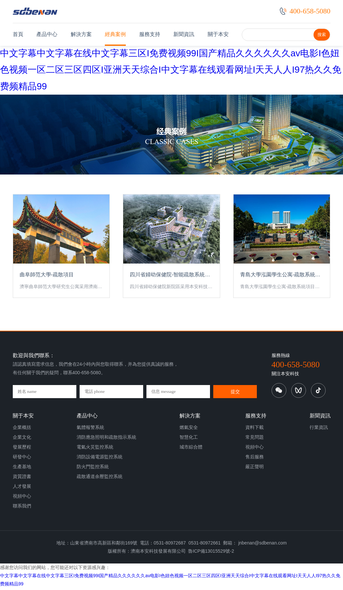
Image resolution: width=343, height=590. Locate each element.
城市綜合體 (191, 450)
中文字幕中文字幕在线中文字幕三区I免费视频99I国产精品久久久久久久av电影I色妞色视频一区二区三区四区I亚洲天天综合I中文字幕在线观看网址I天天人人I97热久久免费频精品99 (170, 69)
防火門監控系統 (93, 469)
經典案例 (115, 34)
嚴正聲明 (254, 469)
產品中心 (46, 34)
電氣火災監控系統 (95, 450)
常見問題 (254, 440)
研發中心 (22, 460)
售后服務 (254, 460)
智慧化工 (189, 440)
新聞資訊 (183, 34)
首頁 (18, 34)
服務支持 (149, 34)
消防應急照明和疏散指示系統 (106, 440)
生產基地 (22, 469)
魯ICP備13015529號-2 (211, 554)
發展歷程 (22, 450)
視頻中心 (22, 499)
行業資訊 (319, 430)
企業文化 (22, 440)
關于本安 (218, 34)
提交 (235, 395)
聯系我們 (22, 509)
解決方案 (81, 34)
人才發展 (22, 489)
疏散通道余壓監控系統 (100, 479)
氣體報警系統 (90, 430)
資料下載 (254, 430)
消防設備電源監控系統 (100, 460)
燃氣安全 (189, 430)
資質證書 (22, 479)
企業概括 (22, 430)
